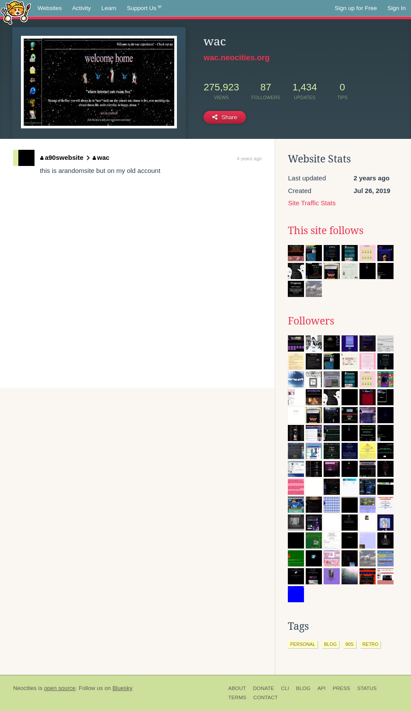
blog (330, 644)
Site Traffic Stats (311, 203)
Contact (265, 697)
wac (101, 157)
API (322, 688)
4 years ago (249, 158)
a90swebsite (61, 157)
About (237, 688)
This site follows (325, 230)
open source (60, 688)
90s (349, 644)
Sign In (396, 8)
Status (367, 688)
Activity (81, 8)
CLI (285, 688)
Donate (263, 688)
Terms (237, 697)
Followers (311, 321)
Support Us (144, 8)
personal (302, 644)
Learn (109, 8)
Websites (50, 8)
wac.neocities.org (236, 57)
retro (371, 644)
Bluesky (122, 688)
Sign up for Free (356, 8)
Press (341, 688)
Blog (303, 688)
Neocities (25, 688)
